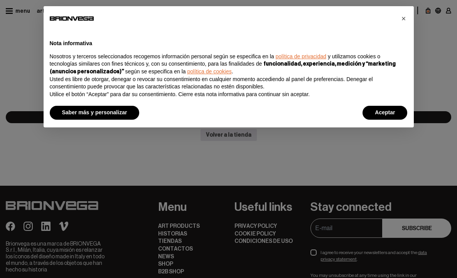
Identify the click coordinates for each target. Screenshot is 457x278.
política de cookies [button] (209, 71)
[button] (404, 18)
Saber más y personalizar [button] (94, 112)
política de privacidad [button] (300, 56)
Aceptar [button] (385, 112)
